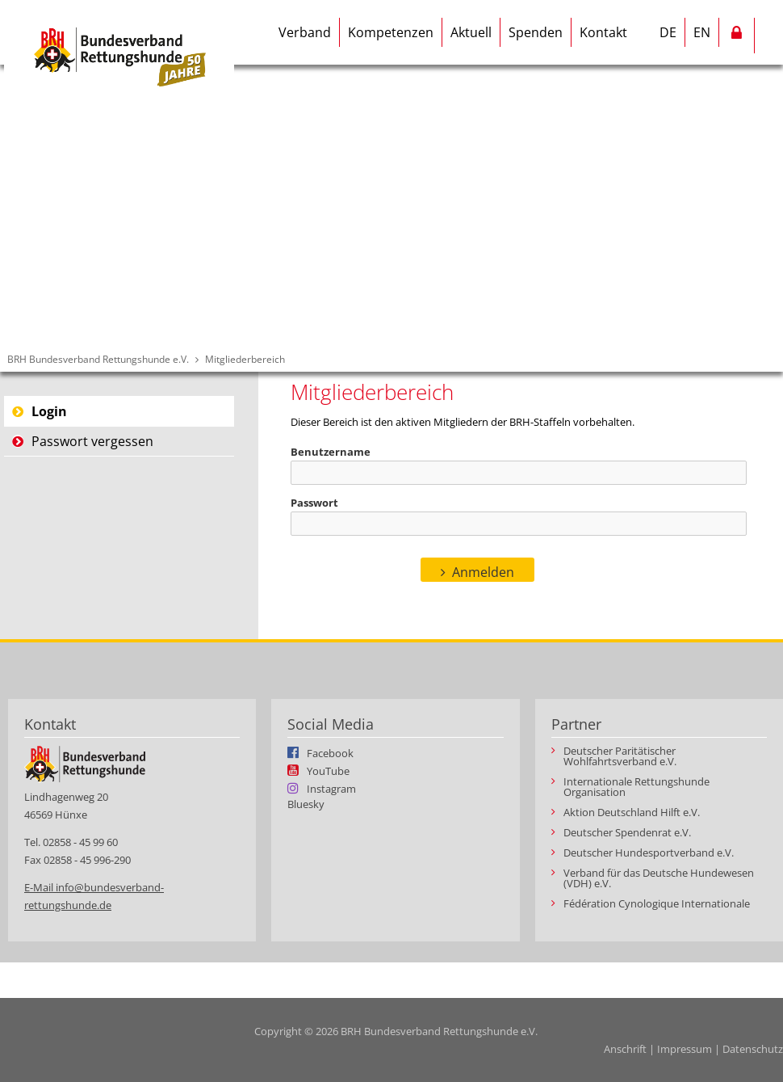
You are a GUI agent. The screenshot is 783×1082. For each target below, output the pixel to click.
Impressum (684, 1049)
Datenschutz (752, 1049)
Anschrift (625, 1049)
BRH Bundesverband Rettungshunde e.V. (98, 359)
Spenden (536, 32)
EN (701, 32)
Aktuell (471, 32)
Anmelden (483, 572)
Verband (304, 32)
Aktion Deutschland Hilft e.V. (631, 812)
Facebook (330, 752)
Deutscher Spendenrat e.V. (627, 832)
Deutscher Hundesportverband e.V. (648, 853)
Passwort (314, 502)
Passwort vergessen (92, 441)
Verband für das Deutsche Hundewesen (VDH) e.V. (658, 878)
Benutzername (331, 451)
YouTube (328, 770)
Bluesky (306, 804)
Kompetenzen (390, 32)
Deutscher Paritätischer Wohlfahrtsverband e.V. (619, 756)
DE (667, 32)
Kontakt (603, 32)
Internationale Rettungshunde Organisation (636, 787)
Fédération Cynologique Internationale (656, 904)
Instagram (331, 787)
